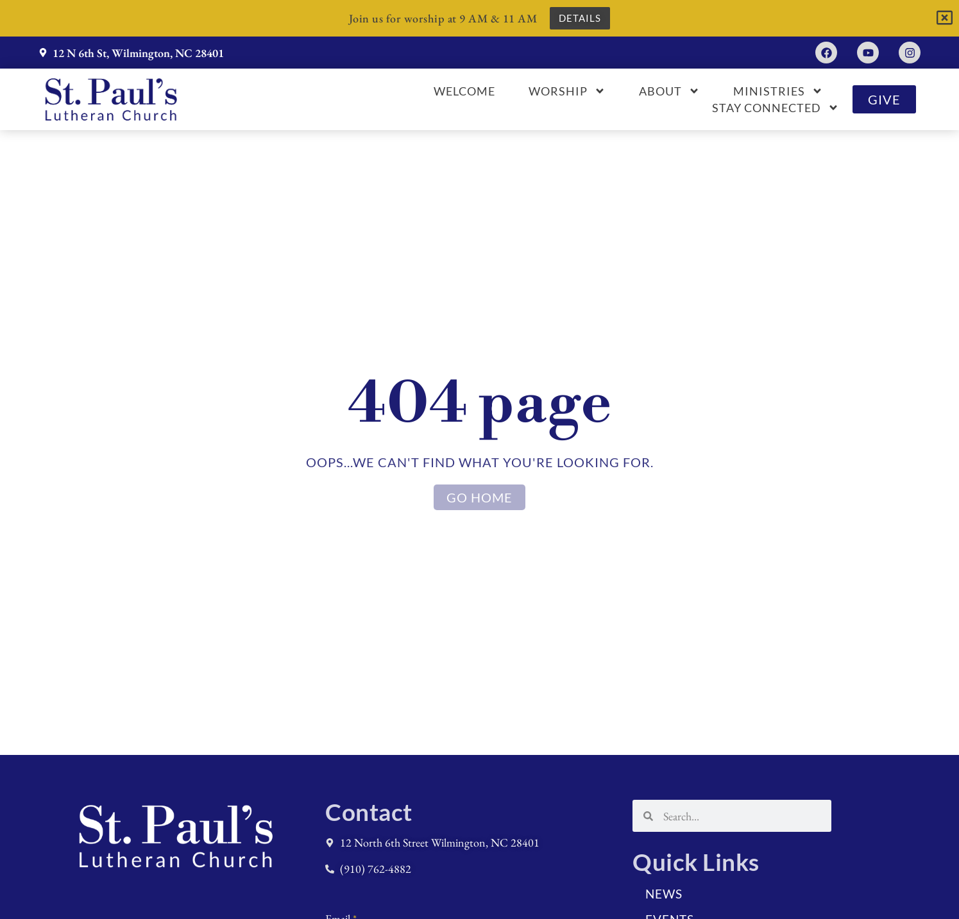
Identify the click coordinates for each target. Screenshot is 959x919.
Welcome (464, 91)
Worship (567, 91)
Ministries (778, 91)
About (669, 91)
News (664, 893)
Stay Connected (775, 107)
